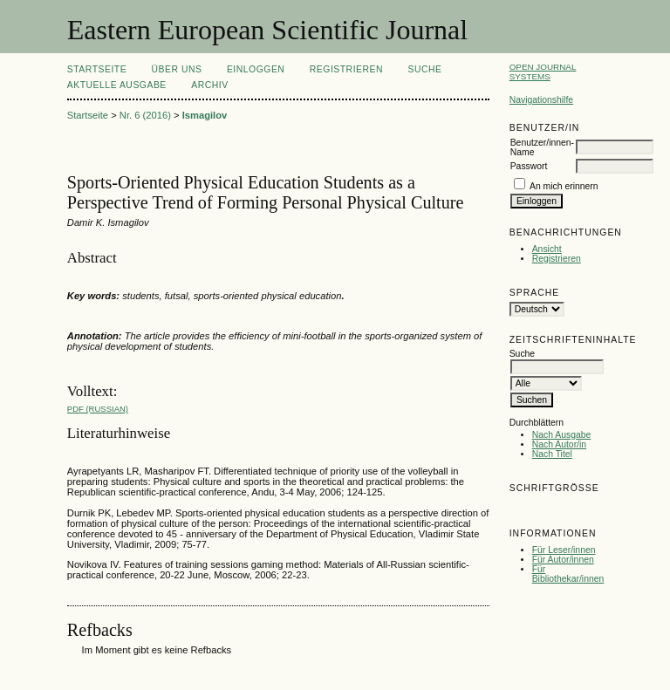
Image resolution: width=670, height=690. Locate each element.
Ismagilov (205, 115)
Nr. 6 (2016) (145, 115)
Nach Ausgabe (561, 435)
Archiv (209, 85)
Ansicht (547, 249)
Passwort (529, 166)
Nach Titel (552, 454)
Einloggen (255, 69)
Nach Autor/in (559, 444)
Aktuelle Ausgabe (117, 85)
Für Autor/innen (563, 559)
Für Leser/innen (564, 550)
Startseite (96, 69)
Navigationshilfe (541, 100)
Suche (424, 69)
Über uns (177, 69)
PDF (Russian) (97, 408)
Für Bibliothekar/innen (568, 574)
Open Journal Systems (543, 71)
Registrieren (556, 258)
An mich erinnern (564, 186)
